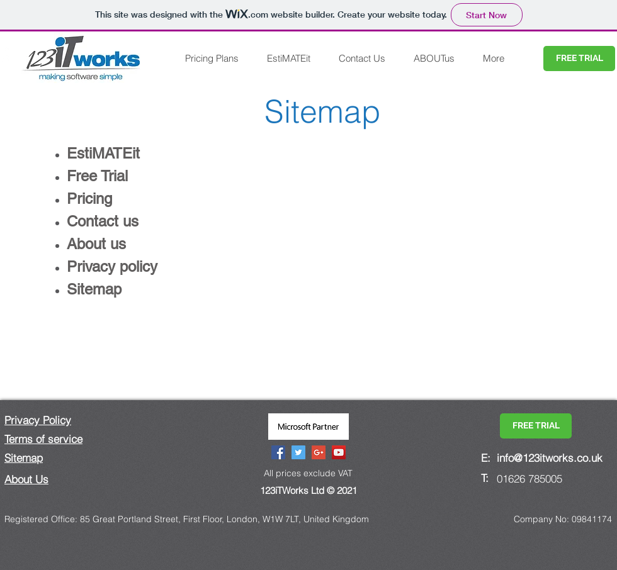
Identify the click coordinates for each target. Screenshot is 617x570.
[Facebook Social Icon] (278, 452)
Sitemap (23, 457)
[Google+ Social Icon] (318, 452)
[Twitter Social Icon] (298, 452)
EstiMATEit (103, 153)
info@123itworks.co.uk (550, 457)
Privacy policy (112, 266)
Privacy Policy (37, 420)
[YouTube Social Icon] (339, 452)
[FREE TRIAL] (579, 58)
